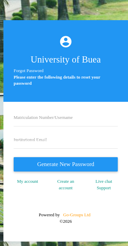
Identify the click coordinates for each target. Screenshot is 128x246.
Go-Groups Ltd (76, 214)
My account (27, 181)
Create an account (65, 184)
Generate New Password (65, 164)
